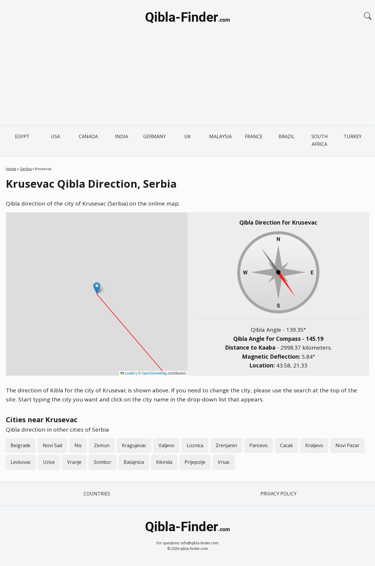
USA (55, 136)
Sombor (102, 462)
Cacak (286, 445)
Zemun (102, 445)
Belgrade (20, 445)
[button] (96, 288)
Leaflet (127, 373)
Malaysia (220, 136)
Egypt (22, 136)
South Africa (319, 140)
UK (187, 136)
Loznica (195, 445)
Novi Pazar (347, 445)
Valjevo (166, 445)
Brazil (287, 136)
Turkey (353, 136)
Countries (96, 493)
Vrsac (224, 462)
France (253, 136)
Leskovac (21, 462)
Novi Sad (52, 445)
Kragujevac (134, 445)
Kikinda (164, 462)
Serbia (26, 168)
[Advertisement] (187, 81)
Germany (154, 136)
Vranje (74, 462)
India (121, 136)
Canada (88, 136)
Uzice (49, 462)
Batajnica (134, 462)
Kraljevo (314, 445)
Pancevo (258, 445)
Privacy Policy (278, 493)
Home (11, 168)
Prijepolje (195, 462)
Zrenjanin (226, 445)
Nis (78, 445)
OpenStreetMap (154, 373)
